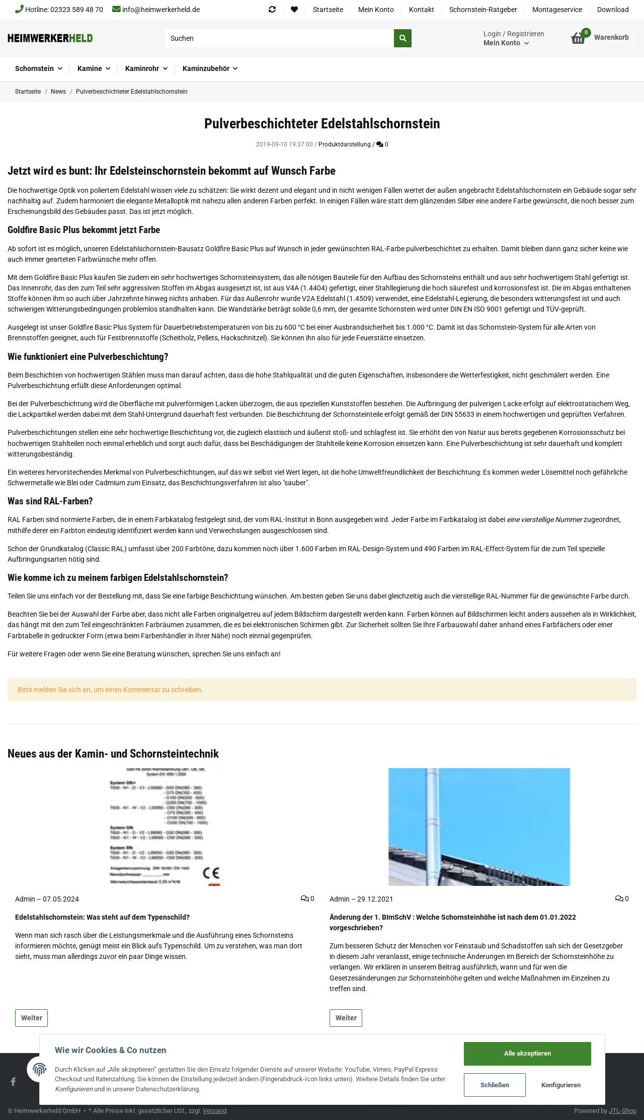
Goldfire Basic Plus (234, 249)
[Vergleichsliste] (272, 10)
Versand (214, 1110)
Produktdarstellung (344, 144)
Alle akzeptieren (527, 1053)
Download (613, 10)
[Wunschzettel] (294, 10)
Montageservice (557, 10)
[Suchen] (279, 38)
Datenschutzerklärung (167, 1089)
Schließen (494, 1085)
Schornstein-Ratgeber (483, 10)
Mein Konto (376, 10)
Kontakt (421, 10)
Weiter (31, 1018)
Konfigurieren (561, 1085)
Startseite (328, 10)
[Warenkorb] (600, 38)
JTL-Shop (622, 1110)
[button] (514, 38)
